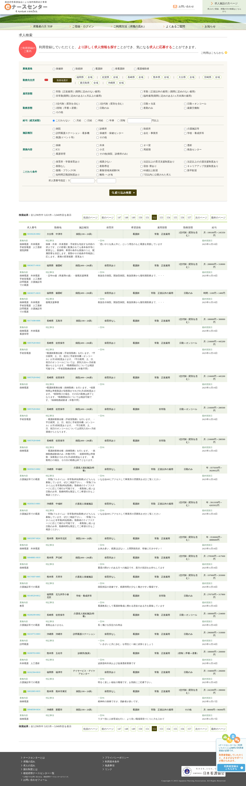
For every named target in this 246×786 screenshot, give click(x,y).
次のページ (201, 217)
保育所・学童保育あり (66, 161)
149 (133, 217)
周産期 (145, 149)
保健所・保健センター (110, 133)
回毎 (121, 120)
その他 (58, 112)
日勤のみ (103, 108)
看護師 (97, 68)
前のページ (108, 217)
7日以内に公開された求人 (155, 174)
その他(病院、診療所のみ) (112, 154)
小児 (100, 149)
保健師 (58, 68)
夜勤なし (59, 166)
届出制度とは (30, 769)
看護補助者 (141, 68)
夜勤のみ (146, 108)
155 (175, 217)
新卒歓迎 (190, 170)
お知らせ (210, 26)
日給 (88, 120)
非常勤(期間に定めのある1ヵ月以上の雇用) (77, 96)
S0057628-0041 (33, 409)
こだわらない (61, 120)
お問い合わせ (186, 6)
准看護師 (118, 68)
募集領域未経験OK (108, 170)
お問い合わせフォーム (35, 780)
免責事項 (109, 765)
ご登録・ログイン (83, 26)
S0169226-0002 (33, 234)
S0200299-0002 (33, 615)
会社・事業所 (149, 133)
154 (168, 217)
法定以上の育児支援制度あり (157, 161)
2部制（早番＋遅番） (66, 108)
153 (161, 217)
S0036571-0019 (33, 293)
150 (140, 217)
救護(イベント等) (63, 137)
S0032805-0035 (33, 691)
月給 (77, 120)
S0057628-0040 (33, 440)
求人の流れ (29, 765)
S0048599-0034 (33, 709)
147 (119, 217)
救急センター (193, 149)
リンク (108, 769)
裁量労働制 (191, 108)
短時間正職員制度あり (66, 174)
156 (182, 217)
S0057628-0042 (33, 377)
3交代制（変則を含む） (67, 103)
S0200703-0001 (33, 653)
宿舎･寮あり (148, 166)
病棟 (57, 145)
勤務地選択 (62, 80)
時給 (99, 120)
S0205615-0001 (33, 503)
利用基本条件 (112, 761)
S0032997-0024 (33, 538)
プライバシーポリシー (117, 757)
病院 (57, 128)
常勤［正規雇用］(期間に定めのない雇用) (76, 91)
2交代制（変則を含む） (111, 103)
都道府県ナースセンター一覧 (38, 773)
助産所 (145, 128)
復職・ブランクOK (64, 170)
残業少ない (104, 161)
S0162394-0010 (33, 672)
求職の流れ (29, 761)
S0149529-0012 (33, 595)
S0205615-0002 (33, 469)
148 (126, 217)
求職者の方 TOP (42, 26)
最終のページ (218, 217)
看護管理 (59, 154)
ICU (56, 149)
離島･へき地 (105, 174)
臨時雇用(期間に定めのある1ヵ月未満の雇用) (166, 96)
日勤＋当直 (147, 103)
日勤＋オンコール (195, 103)
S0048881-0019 (33, 557)
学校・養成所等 (194, 133)
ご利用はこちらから (212, 52)
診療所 (102, 128)
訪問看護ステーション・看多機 (71, 133)
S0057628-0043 (33, 343)
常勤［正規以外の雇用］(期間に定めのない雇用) (167, 91)
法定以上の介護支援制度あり (201, 161)
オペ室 (145, 145)
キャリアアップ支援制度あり (201, 166)
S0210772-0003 (33, 634)
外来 (100, 145)
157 (189, 217)
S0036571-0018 (33, 265)
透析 (188, 145)
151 (147, 217)
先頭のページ (90, 217)
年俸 (110, 120)
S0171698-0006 (33, 320)
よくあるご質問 (175, 26)
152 (154, 217)
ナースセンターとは (34, 757)
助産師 (77, 68)
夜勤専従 (103, 166)
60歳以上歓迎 (149, 170)
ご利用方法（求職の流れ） (129, 26)
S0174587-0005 (33, 576)
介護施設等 (191, 128)
